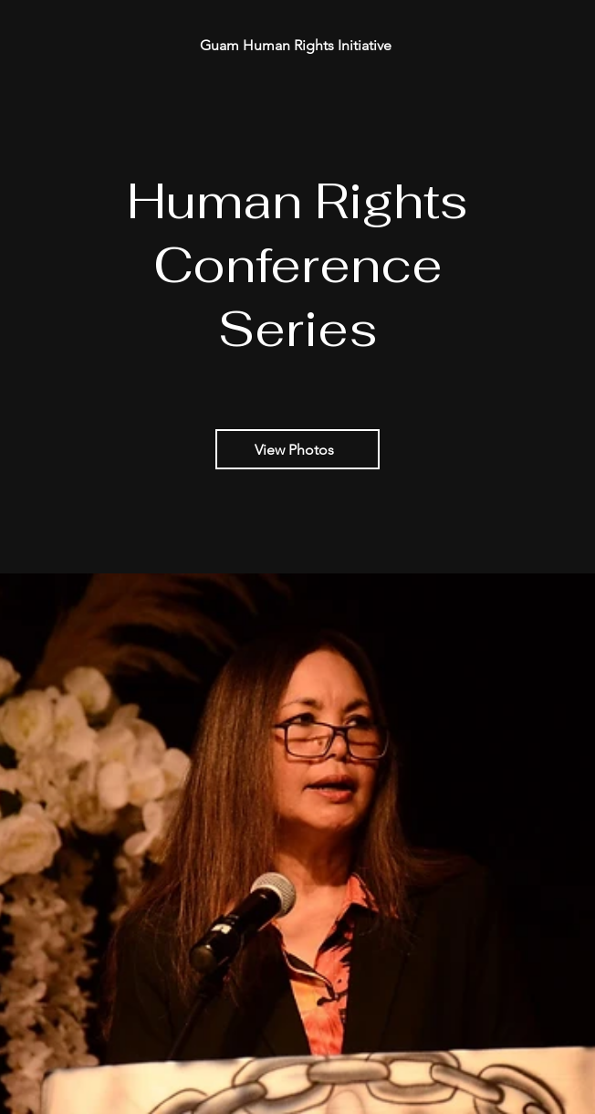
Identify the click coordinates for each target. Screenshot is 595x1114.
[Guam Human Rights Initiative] (297, 45)
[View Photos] (297, 449)
